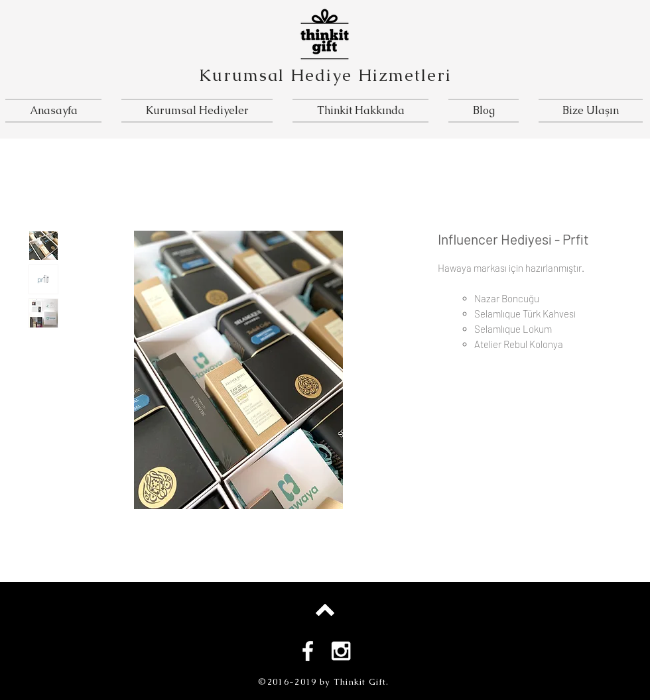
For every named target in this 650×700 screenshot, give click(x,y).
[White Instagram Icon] (341, 651)
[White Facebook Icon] (307, 651)
